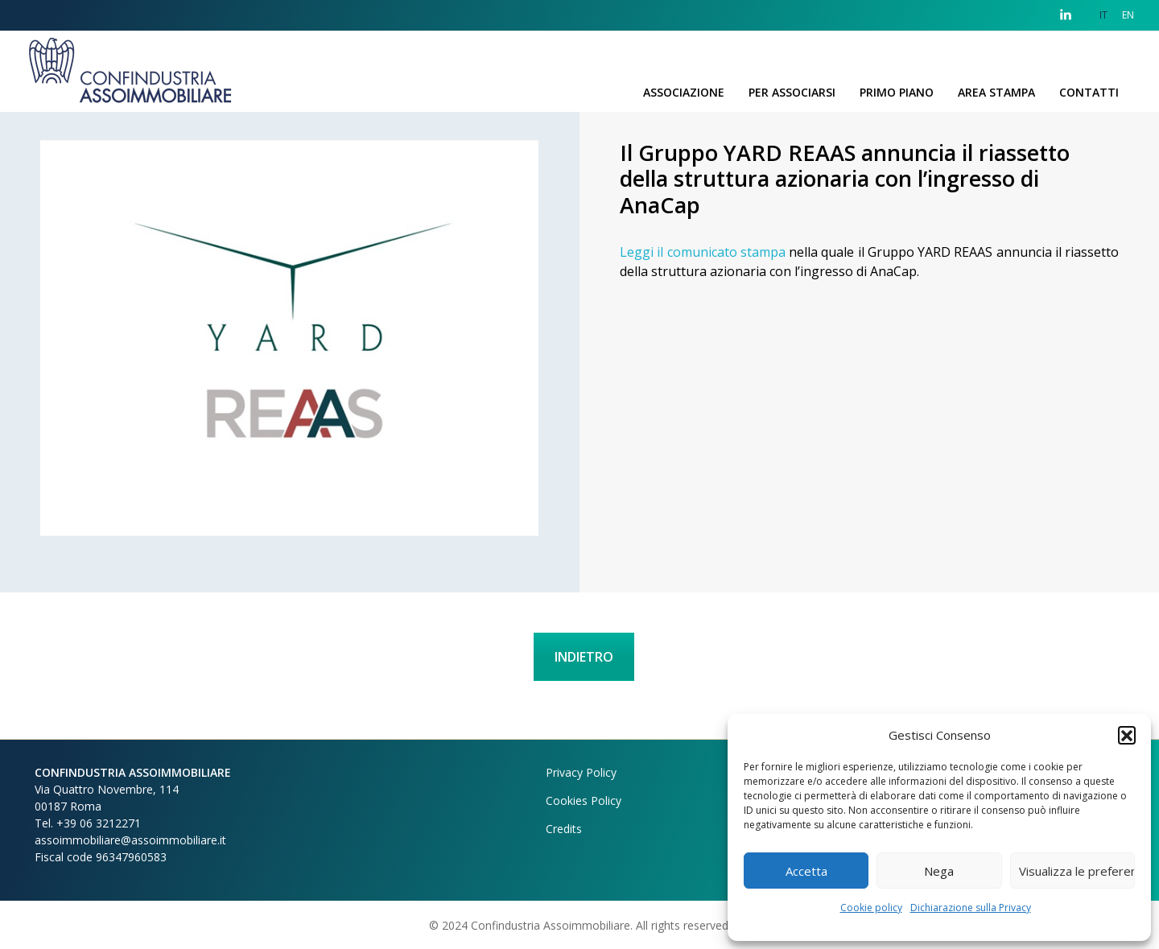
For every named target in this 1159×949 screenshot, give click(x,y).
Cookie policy (871, 907)
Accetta (806, 871)
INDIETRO (584, 657)
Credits (564, 828)
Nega (939, 871)
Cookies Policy (583, 800)
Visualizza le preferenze (1077, 871)
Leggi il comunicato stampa (703, 252)
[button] (1127, 735)
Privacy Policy (581, 772)
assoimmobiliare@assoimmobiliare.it (130, 840)
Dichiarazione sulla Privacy (970, 907)
